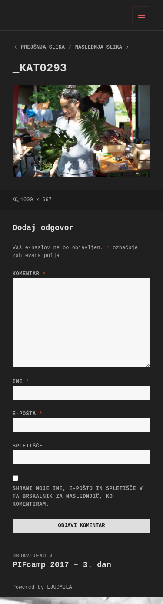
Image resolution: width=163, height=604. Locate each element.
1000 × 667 (36, 200)
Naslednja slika (98, 47)
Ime (21, 381)
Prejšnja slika (43, 47)
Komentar (29, 273)
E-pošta (28, 415)
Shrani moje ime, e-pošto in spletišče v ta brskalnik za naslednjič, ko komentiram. (78, 501)
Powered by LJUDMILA (42, 593)
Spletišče (28, 449)
